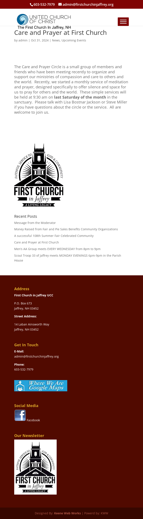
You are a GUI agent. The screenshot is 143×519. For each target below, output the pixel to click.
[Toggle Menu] (123, 22)
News (56, 40)
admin (23, 40)
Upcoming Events (74, 40)
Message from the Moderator (35, 223)
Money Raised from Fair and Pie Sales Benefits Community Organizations (66, 229)
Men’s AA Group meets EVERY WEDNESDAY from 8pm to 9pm (57, 249)
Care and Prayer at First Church (36, 242)
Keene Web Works (67, 513)
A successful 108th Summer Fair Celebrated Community (54, 236)
